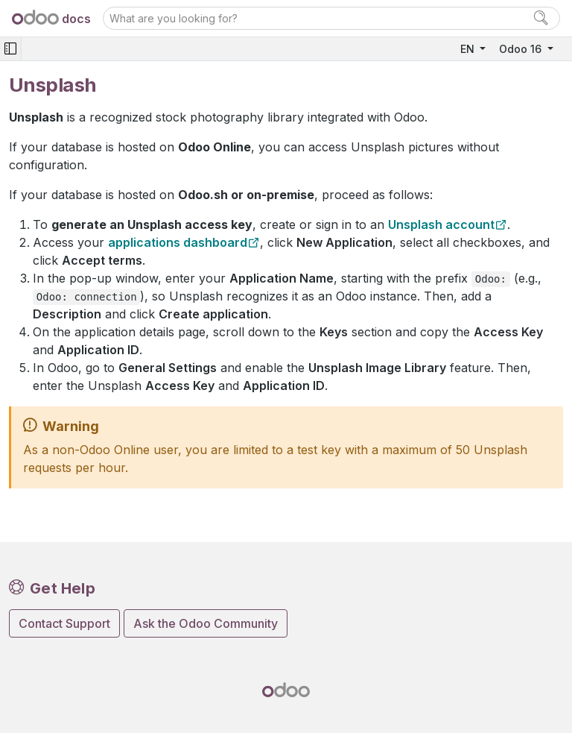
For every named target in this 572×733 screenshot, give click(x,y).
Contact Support (64, 623)
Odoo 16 (521, 49)
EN (468, 49)
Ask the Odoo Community (205, 623)
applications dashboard (177, 242)
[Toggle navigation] (10, 48)
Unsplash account (441, 224)
